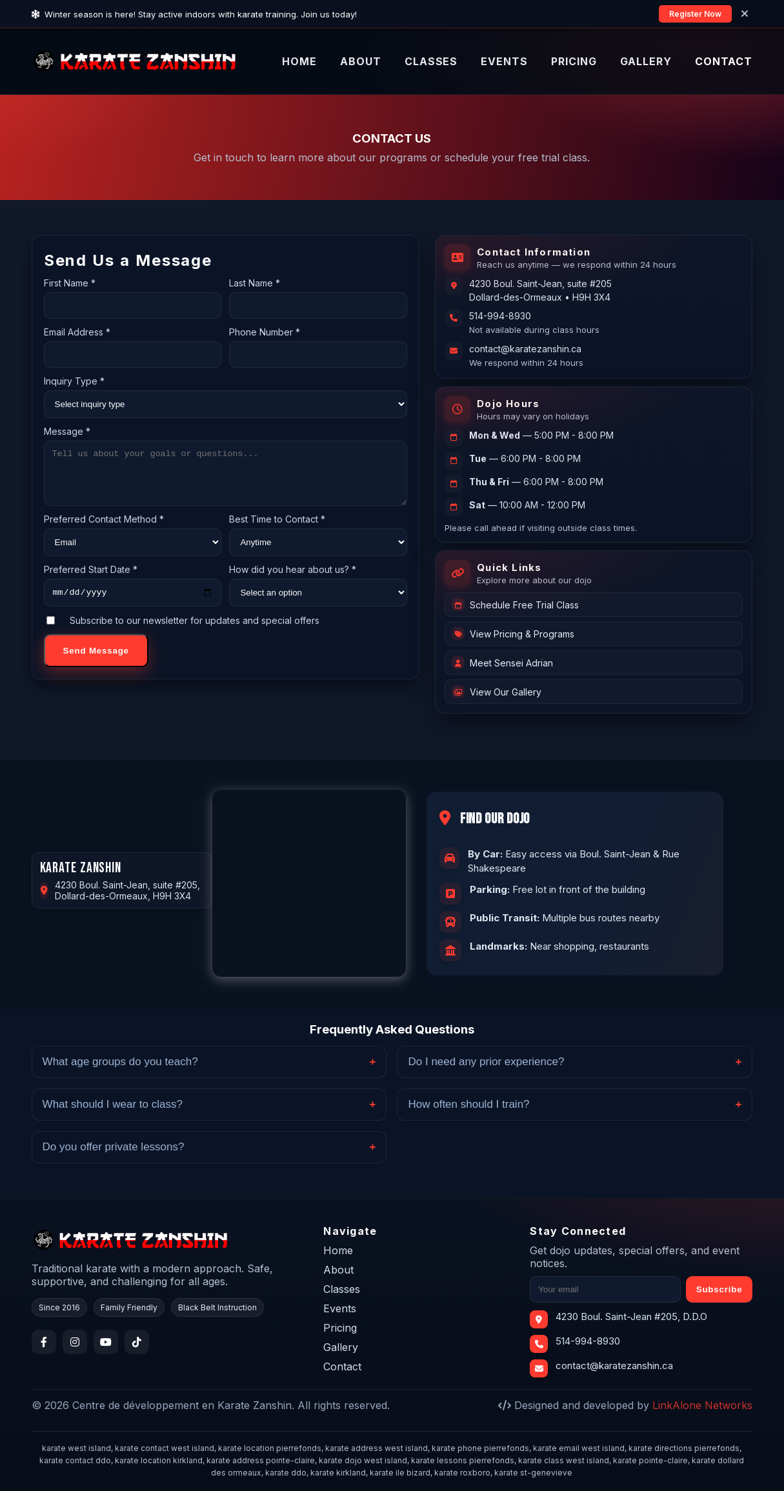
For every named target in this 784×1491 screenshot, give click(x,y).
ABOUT (360, 61)
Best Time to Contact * (277, 528)
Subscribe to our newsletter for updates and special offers (182, 631)
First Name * (69, 282)
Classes (341, 1289)
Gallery (340, 1347)
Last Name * (254, 282)
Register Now (695, 14)
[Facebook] (44, 1342)
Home (338, 1250)
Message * (67, 431)
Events (339, 1308)
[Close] (744, 14)
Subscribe (719, 1289)
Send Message (96, 662)
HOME (299, 61)
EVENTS (504, 61)
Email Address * (77, 331)
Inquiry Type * (74, 380)
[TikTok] (137, 1342)
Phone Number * (264, 331)
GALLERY (646, 61)
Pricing (340, 1327)
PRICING (574, 61)
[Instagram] (75, 1342)
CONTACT (724, 61)
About (338, 1269)
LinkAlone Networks (702, 1405)
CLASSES (431, 61)
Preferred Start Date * (90, 579)
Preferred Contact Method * (104, 528)
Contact (342, 1366)
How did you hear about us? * (292, 579)
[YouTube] (106, 1342)
